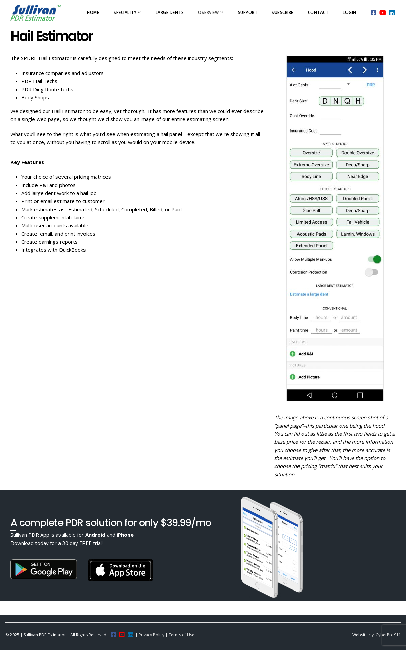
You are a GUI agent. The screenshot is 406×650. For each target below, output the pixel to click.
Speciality (125, 12)
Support (248, 12)
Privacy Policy (151, 635)
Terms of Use (181, 635)
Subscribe (282, 12)
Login (349, 12)
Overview (208, 12)
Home (93, 12)
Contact (318, 12)
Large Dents (170, 12)
